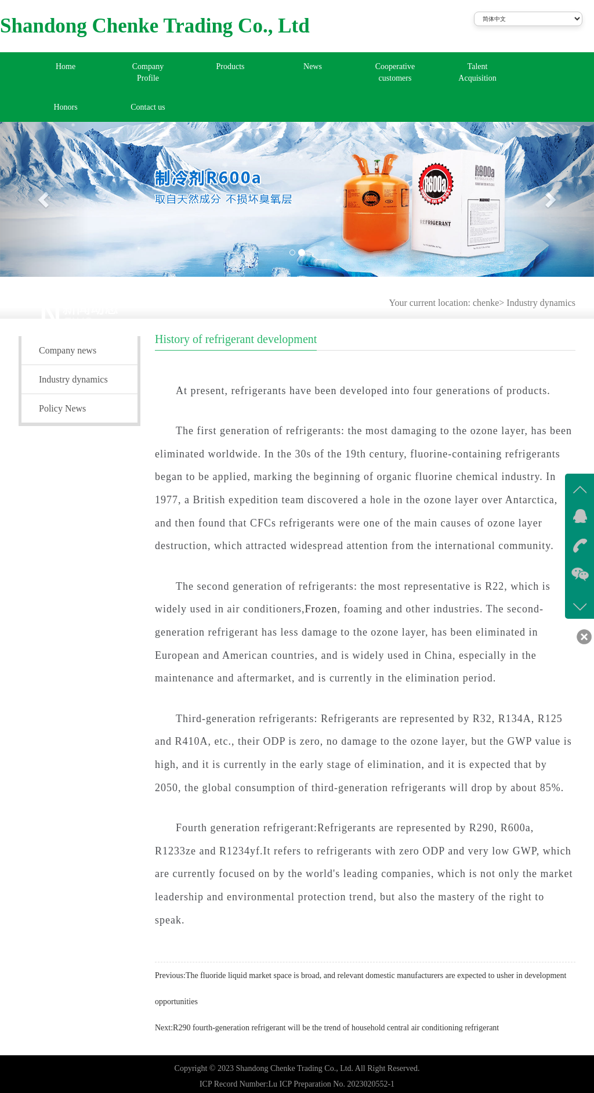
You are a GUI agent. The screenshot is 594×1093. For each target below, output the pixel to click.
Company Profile (148, 72)
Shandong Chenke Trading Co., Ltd (155, 26)
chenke (486, 303)
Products (230, 66)
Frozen (321, 609)
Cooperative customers (395, 72)
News (312, 66)
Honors (65, 107)
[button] (44, 199)
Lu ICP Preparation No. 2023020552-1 (331, 1084)
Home (65, 66)
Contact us (148, 107)
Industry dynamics (540, 303)
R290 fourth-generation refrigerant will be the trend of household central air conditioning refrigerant (336, 1027)
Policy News (62, 408)
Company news (67, 350)
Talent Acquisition (477, 72)
